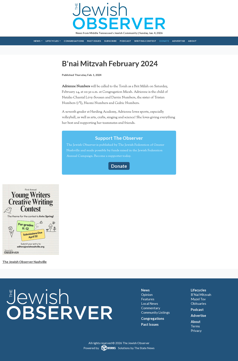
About (192, 41)
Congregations (74, 41)
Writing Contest (145, 41)
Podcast (125, 41)
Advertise (178, 41)
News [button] (37, 41)
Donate (164, 41)
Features (147, 299)
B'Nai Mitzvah (201, 295)
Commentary (150, 308)
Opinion (147, 295)
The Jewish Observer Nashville (24, 262)
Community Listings (155, 312)
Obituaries (198, 303)
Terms (195, 326)
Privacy (196, 331)
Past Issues (94, 41)
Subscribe (110, 41)
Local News (149, 303)
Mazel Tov (198, 299)
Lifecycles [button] (52, 41)
